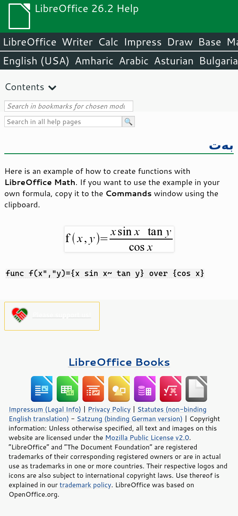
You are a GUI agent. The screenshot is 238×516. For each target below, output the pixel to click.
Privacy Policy (109, 409)
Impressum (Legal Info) (45, 409)
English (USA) (36, 60)
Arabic (134, 60)
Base (209, 41)
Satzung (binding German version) (130, 418)
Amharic (94, 60)
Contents (24, 86)
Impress (143, 41)
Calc (108, 41)
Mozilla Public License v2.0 (147, 437)
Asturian (174, 60)
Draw (179, 41)
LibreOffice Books (119, 361)
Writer (76, 41)
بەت (221, 144)
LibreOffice (29, 41)
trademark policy (85, 484)
